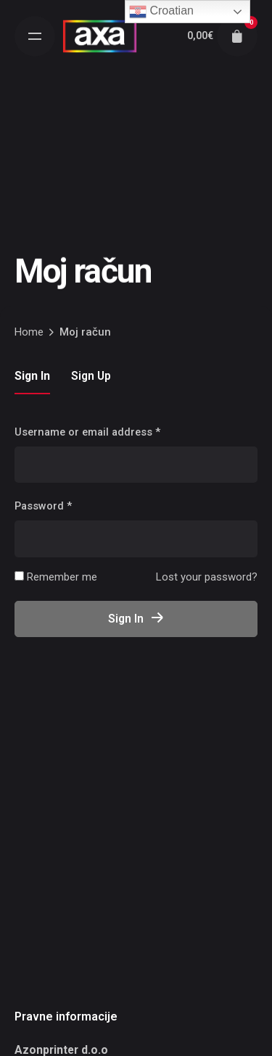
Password (43, 505)
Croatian (161, 11)
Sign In (136, 618)
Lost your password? (206, 576)
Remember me (56, 576)
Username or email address (87, 431)
